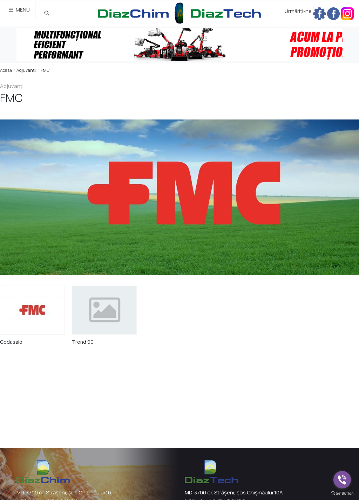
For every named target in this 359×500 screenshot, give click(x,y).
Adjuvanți (26, 70)
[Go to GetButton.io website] (342, 493)
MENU (19, 9)
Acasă (6, 70)
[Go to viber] (342, 479)
